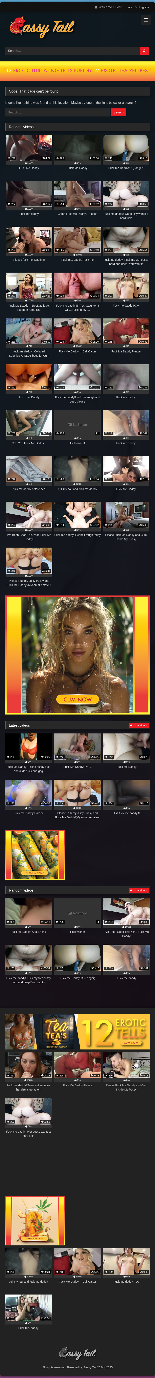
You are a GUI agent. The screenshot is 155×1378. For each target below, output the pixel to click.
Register (144, 7)
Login (130, 7)
